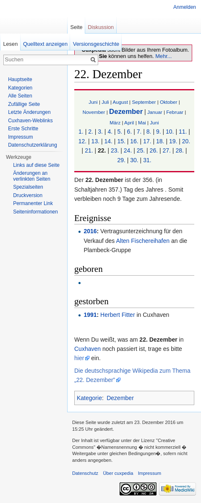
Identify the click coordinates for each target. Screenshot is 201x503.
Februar (174, 112)
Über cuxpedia (118, 473)
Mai (142, 122)
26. (154, 150)
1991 (90, 314)
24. (128, 150)
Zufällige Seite (24, 104)
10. (170, 131)
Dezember (126, 112)
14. (108, 141)
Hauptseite (20, 79)
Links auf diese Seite (36, 165)
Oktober (168, 102)
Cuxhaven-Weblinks (30, 121)
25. (141, 150)
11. (183, 131)
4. (109, 131)
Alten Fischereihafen (143, 240)
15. (121, 141)
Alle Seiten (20, 96)
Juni (93, 102)
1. (81, 131)
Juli (105, 102)
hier (79, 358)
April (129, 122)
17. (147, 141)
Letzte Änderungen (29, 112)
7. (139, 131)
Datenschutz (85, 473)
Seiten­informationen (35, 212)
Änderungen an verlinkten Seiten (31, 176)
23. (115, 150)
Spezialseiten (28, 187)
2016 (90, 231)
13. (95, 141)
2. (90, 131)
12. (82, 141)
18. (160, 141)
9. (158, 131)
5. (120, 131)
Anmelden (184, 7)
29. (121, 160)
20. (186, 141)
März (115, 122)
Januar (154, 112)
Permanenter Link (33, 203)
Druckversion (27, 195)
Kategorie (89, 398)
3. (100, 131)
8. (148, 131)
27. (166, 150)
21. (89, 150)
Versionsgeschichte (96, 44)
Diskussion (101, 27)
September (144, 102)
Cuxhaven (87, 348)
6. (129, 131)
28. (179, 150)
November (94, 112)
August (120, 102)
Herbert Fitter (117, 314)
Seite (76, 27)
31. (147, 160)
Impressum (20, 137)
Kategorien (20, 88)
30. (134, 160)
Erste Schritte (23, 129)
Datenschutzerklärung (32, 145)
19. (173, 141)
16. (134, 141)
